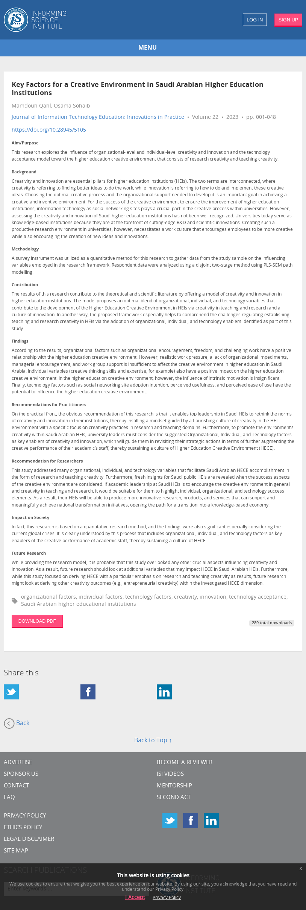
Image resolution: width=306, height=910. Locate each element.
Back (16, 723)
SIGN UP (288, 20)
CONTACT (16, 786)
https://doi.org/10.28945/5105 (49, 130)
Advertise (18, 763)
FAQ (9, 798)
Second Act (174, 798)
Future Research (29, 554)
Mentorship (174, 786)
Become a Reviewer (184, 763)
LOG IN (255, 20)
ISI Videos (170, 774)
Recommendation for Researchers (47, 462)
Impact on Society (30, 518)
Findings (20, 342)
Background (24, 172)
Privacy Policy (25, 816)
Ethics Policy (23, 828)
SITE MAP (16, 851)
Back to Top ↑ (153, 741)
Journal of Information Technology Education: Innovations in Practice (98, 117)
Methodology (25, 249)
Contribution (25, 285)
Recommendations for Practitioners (49, 405)
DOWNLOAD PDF (37, 621)
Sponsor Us (21, 774)
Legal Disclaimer (29, 839)
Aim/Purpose (25, 143)
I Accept (135, 898)
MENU (147, 48)
